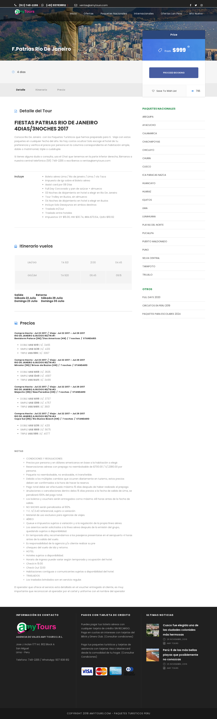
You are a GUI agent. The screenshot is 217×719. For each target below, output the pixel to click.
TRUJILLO (147, 274)
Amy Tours (173, 643)
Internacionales (144, 13)
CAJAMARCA (149, 133)
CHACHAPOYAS (151, 141)
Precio (61, 89)
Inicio (73, 13)
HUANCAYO (148, 183)
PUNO (145, 249)
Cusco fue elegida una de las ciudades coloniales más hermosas (180, 629)
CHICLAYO (148, 150)
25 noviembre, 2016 (177, 664)
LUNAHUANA (149, 216)
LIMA (144, 208)
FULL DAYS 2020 (151, 297)
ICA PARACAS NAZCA (154, 175)
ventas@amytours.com (94, 5)
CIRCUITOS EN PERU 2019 (156, 305)
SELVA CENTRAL (151, 258)
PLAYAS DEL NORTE (153, 224)
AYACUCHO (149, 125)
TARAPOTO (148, 266)
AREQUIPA (147, 116)
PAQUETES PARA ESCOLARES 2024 (161, 314)
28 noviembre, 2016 (177, 639)
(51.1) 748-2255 (28, 5)
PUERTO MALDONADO (154, 241)
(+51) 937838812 (56, 5)
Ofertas (89, 13)
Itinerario (41, 89)
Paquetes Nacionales (114, 13)
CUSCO (146, 166)
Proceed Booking (174, 72)
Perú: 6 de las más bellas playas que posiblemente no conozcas (180, 654)
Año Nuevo (196, 13)
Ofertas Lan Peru (171, 13)
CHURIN (146, 158)
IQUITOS (147, 200)
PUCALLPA (148, 233)
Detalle (20, 89)
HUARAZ (146, 191)
